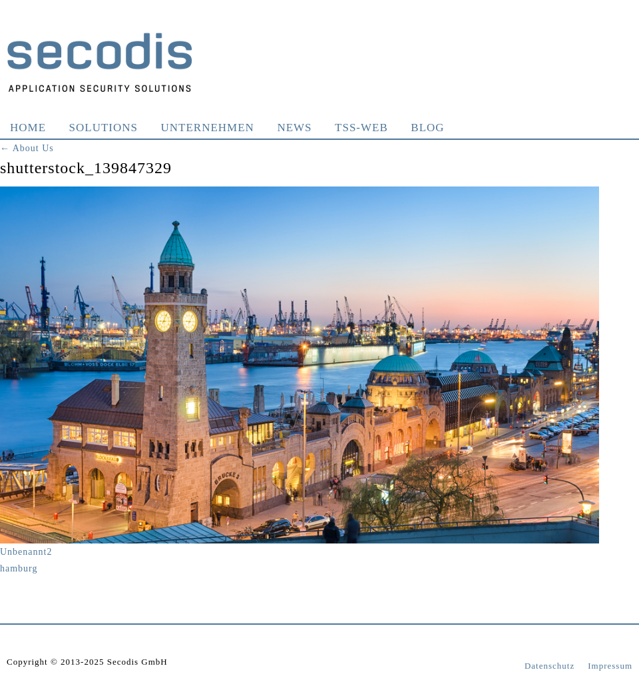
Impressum (610, 666)
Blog (427, 127)
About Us (27, 148)
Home (28, 127)
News (294, 127)
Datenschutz (549, 666)
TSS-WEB (361, 127)
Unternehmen (207, 127)
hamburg (19, 568)
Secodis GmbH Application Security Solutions (100, 62)
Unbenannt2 (26, 552)
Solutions (103, 127)
